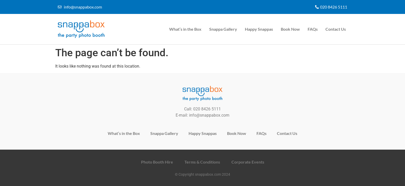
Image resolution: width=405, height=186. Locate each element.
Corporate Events (247, 161)
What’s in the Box (185, 29)
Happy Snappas (259, 29)
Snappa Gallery (223, 29)
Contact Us (335, 29)
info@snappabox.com (209, 115)
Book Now (290, 29)
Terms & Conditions (202, 161)
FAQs (313, 29)
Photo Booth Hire (157, 161)
